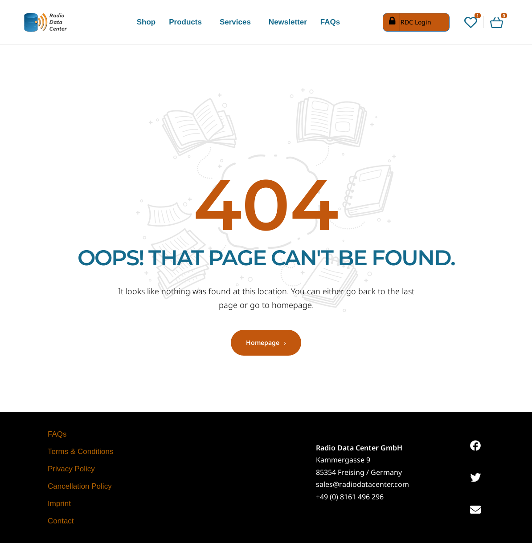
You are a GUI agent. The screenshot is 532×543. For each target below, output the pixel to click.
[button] (187, 22)
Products (185, 22)
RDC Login (408, 22)
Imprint (59, 503)
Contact (61, 521)
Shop (146, 22)
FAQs (330, 22)
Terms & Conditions (80, 451)
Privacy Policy (71, 469)
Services (235, 22)
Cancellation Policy (80, 486)
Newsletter (288, 22)
